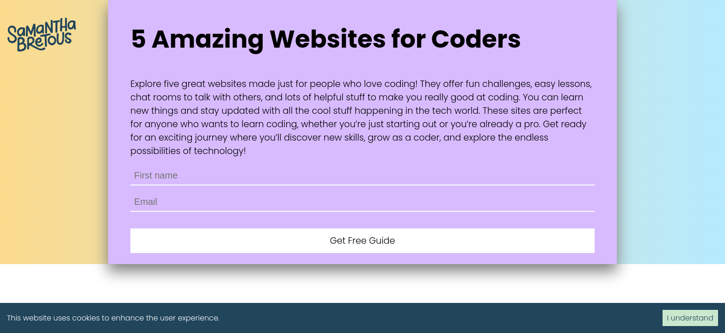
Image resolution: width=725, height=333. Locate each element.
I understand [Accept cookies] (690, 318)
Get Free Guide (362, 240)
